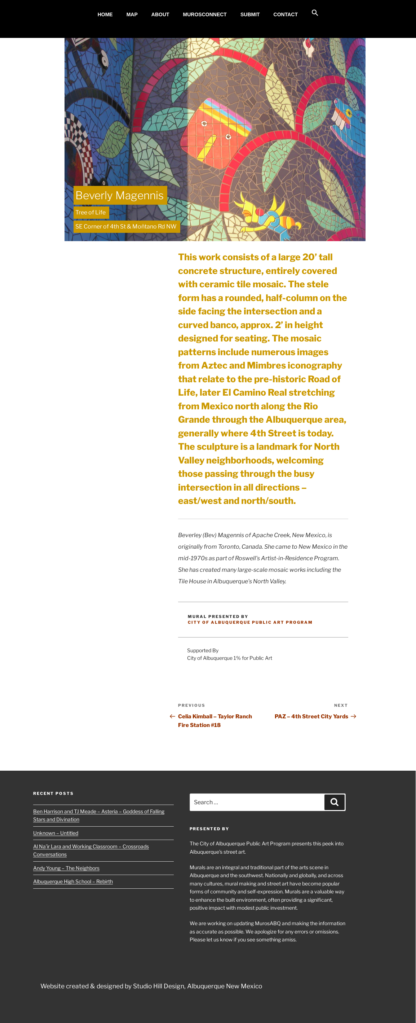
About (160, 14)
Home (105, 14)
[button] (315, 13)
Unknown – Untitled (55, 833)
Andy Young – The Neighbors (66, 868)
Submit (250, 14)
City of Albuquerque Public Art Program (250, 622)
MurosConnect (205, 14)
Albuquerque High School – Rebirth (73, 881)
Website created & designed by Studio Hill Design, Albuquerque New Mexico (151, 986)
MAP (132, 14)
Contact (286, 14)
